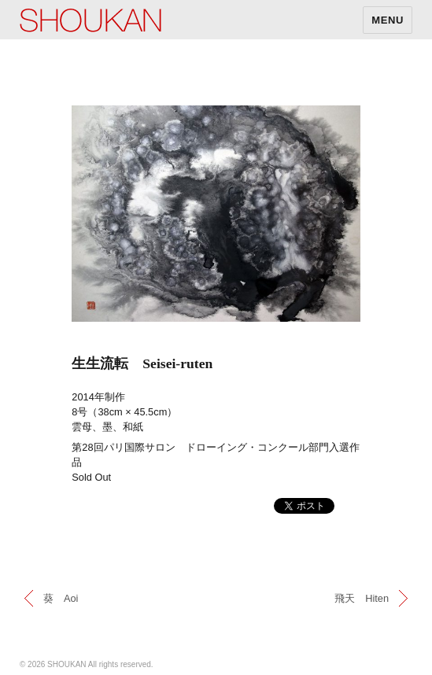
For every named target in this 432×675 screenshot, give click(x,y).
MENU (387, 20)
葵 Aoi (61, 598)
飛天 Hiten (361, 598)
